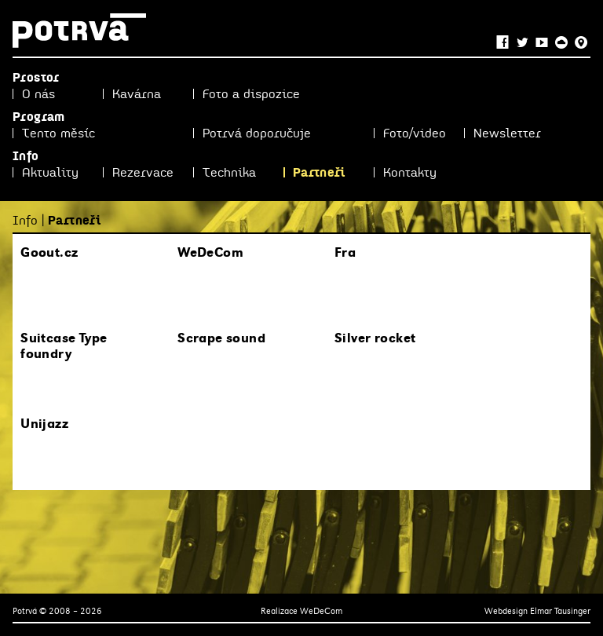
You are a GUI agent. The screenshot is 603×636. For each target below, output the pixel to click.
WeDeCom (321, 610)
